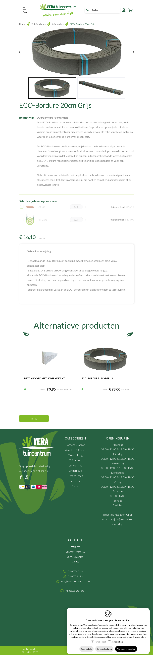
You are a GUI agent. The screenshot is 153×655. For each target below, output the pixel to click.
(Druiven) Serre (75, 480)
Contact (75, 540)
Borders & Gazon (75, 444)
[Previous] (20, 52)
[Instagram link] (26, 477)
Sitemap (102, 652)
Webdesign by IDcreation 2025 (29, 651)
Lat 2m (35, 207)
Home (22, 24)
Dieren (75, 486)
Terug (34, 418)
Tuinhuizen (75, 460)
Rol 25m (36, 220)
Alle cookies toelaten (126, 646)
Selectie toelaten (104, 646)
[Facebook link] (21, 477)
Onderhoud (75, 470)
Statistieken (117, 639)
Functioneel (100, 639)
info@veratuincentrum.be (75, 581)
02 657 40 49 (75, 571)
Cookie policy (127, 652)
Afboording (58, 24)
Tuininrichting (38, 24)
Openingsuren (117, 438)
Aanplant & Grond (75, 449)
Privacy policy (113, 652)
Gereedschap (75, 475)
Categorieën (75, 438)
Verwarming (75, 465)
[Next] (133, 52)
